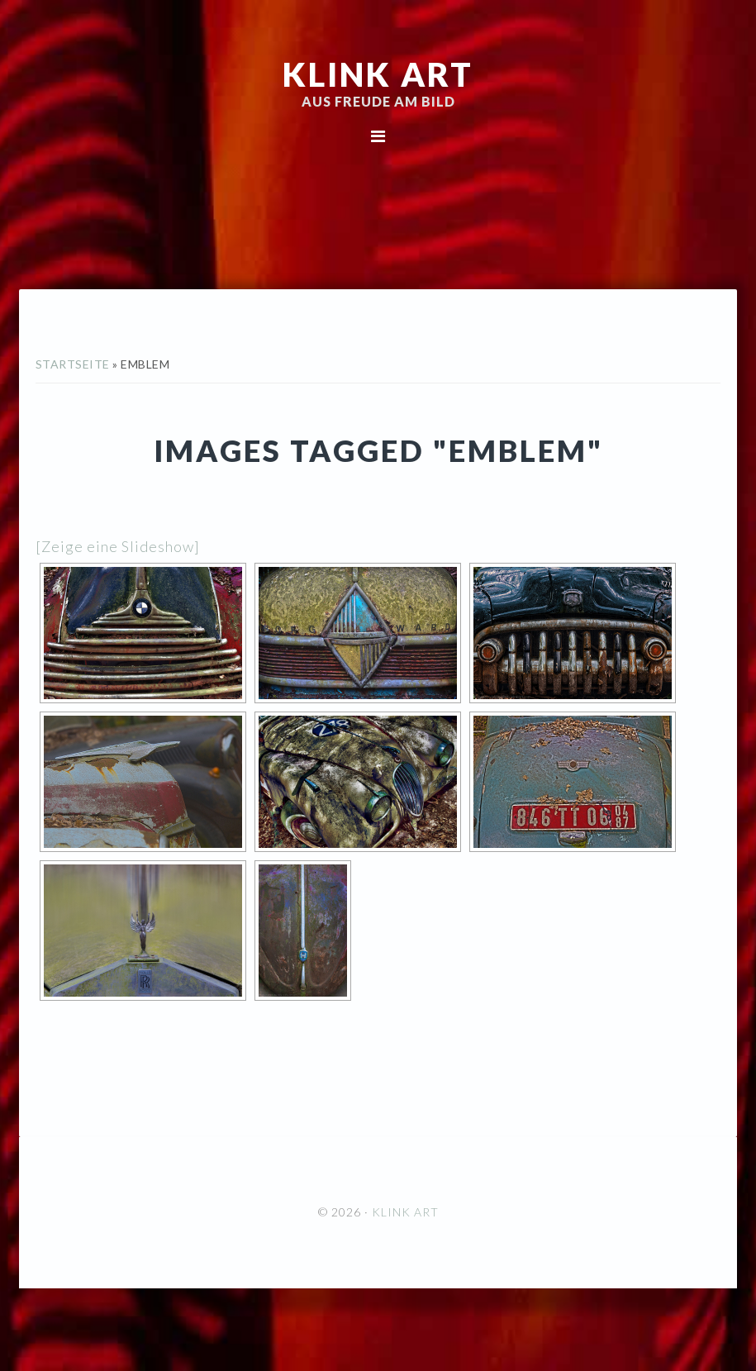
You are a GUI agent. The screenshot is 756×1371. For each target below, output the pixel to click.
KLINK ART (378, 74)
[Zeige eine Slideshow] (118, 546)
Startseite (73, 364)
